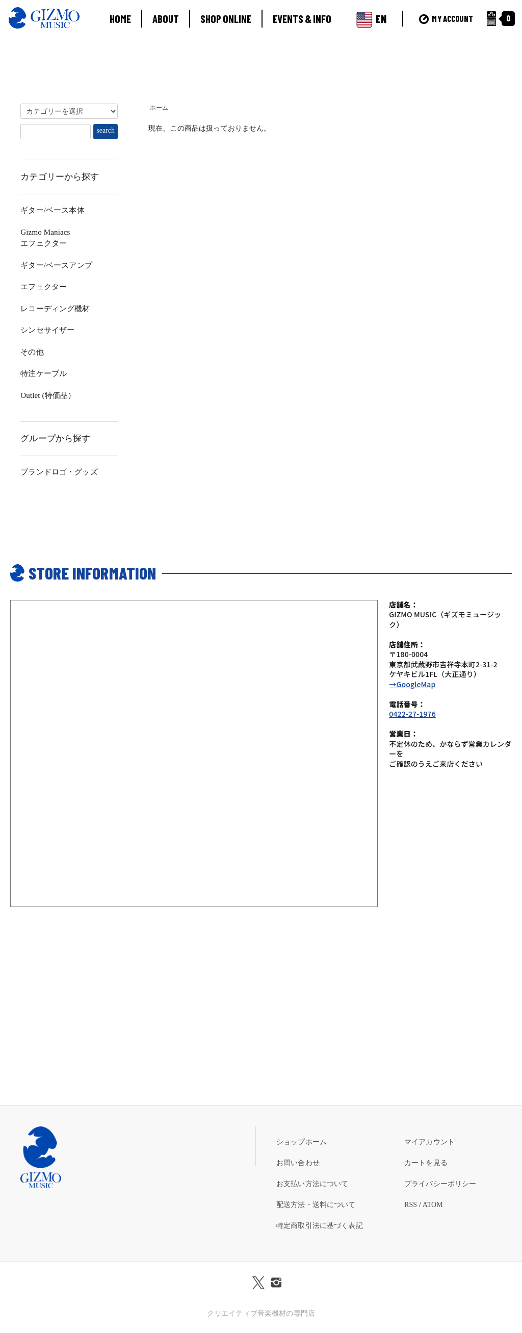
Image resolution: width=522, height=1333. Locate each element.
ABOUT (165, 18)
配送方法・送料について (316, 1205)
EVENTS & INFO (302, 18)
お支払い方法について (312, 1184)
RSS (410, 1205)
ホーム (159, 107)
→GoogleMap (412, 684)
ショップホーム (301, 1142)
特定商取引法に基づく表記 (319, 1225)
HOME (120, 18)
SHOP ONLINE (225, 18)
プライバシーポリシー (440, 1184)
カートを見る (426, 1163)
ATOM (433, 1205)
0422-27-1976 (412, 714)
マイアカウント (429, 1142)
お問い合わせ (298, 1163)
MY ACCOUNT (446, 18)
